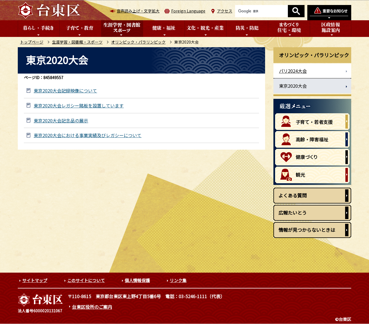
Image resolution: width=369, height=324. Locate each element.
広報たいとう (292, 212)
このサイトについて (86, 280)
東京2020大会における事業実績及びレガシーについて (87, 135)
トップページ (31, 42)
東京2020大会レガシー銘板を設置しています (79, 106)
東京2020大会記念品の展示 (61, 121)
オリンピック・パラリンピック (138, 42)
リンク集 (178, 280)
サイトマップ (34, 280)
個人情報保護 (137, 280)
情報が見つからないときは (306, 229)
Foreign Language (188, 11)
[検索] (261, 11)
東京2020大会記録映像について (65, 91)
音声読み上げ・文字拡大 (138, 11)
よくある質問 (292, 195)
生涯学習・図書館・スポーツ (77, 42)
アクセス (224, 11)
